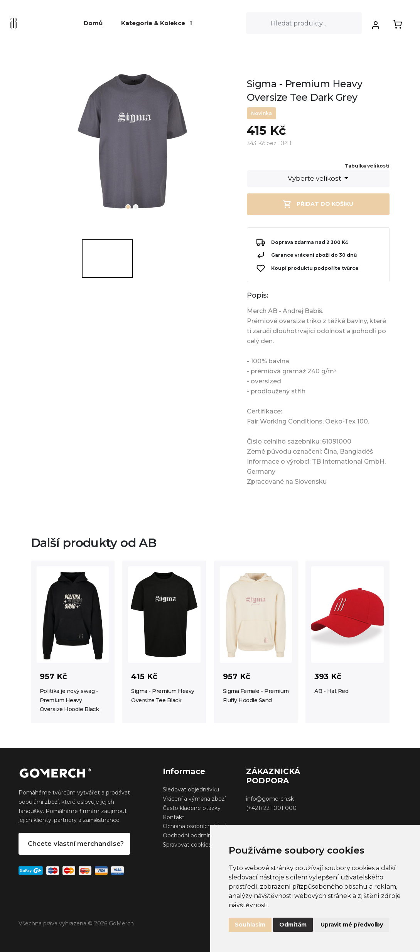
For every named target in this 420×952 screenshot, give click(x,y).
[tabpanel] (133, 145)
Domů (93, 23)
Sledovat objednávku (191, 789)
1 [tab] (128, 207)
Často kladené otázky (192, 808)
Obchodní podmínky (190, 835)
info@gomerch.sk (270, 798)
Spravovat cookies (187, 844)
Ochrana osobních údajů (195, 826)
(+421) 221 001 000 (271, 808)
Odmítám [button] (293, 924)
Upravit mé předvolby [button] (351, 924)
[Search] (304, 23)
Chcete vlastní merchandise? (76, 843)
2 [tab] (135, 207)
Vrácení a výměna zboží (194, 798)
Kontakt (173, 817)
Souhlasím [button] (250, 924)
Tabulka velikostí (367, 166)
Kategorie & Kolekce (156, 23)
